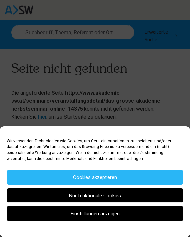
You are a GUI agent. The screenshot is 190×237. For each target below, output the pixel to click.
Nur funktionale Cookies (95, 195)
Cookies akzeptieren (95, 177)
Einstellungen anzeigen (95, 214)
